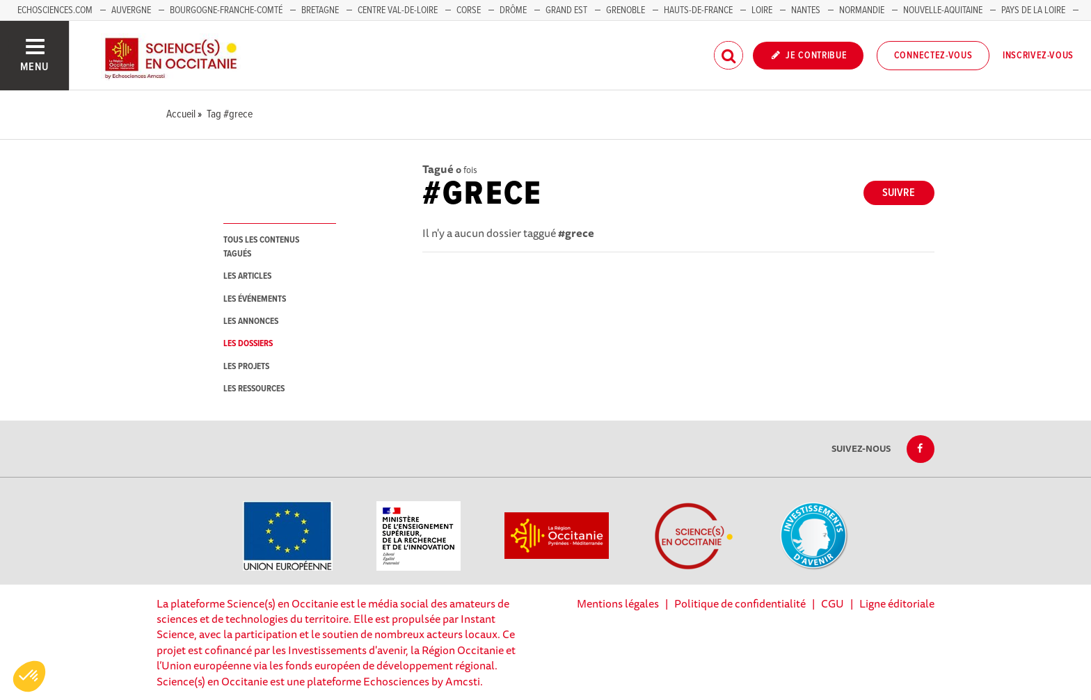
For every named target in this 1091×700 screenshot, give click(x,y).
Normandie (861, 10)
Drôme (513, 10)
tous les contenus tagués (261, 246)
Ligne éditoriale (896, 603)
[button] (29, 676)
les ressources (254, 389)
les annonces (250, 321)
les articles (247, 276)
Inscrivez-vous (1038, 55)
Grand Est (566, 10)
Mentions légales (618, 603)
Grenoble (626, 10)
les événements (254, 299)
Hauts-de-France (698, 10)
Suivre (898, 193)
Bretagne (320, 10)
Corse (468, 10)
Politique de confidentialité (740, 603)
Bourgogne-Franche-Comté (226, 10)
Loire (761, 10)
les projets (246, 367)
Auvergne (131, 10)
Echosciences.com (55, 10)
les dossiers (248, 344)
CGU (832, 603)
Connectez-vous (933, 55)
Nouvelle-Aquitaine (942, 10)
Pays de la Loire (1033, 10)
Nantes (805, 10)
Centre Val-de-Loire (398, 10)
